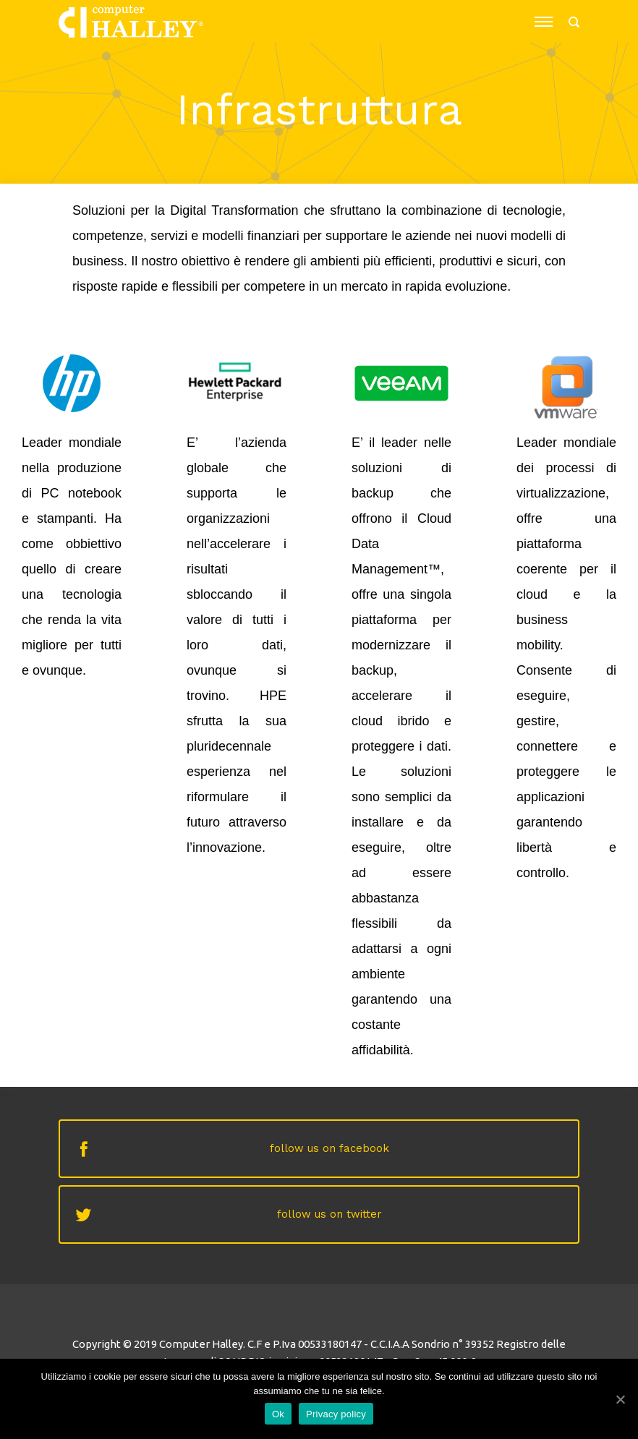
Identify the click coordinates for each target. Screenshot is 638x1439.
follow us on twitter (329, 1214)
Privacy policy (336, 1414)
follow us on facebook (329, 1148)
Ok (278, 1414)
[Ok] (620, 1399)
